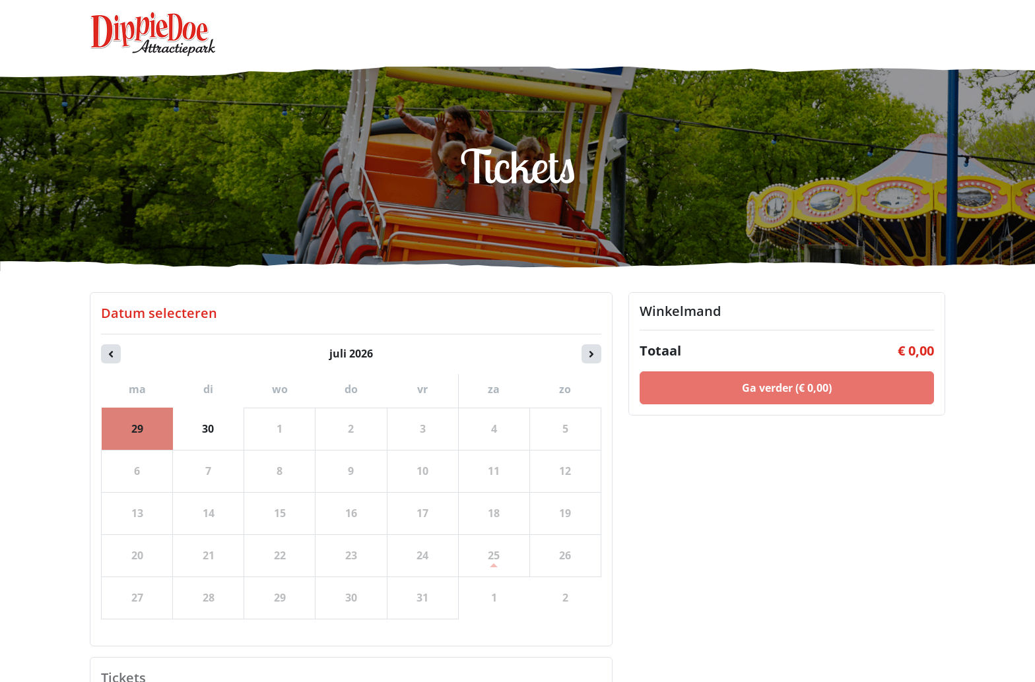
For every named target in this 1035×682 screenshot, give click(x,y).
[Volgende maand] (591, 353)
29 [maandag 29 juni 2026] (137, 428)
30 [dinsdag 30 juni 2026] (208, 428)
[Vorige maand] (111, 353)
